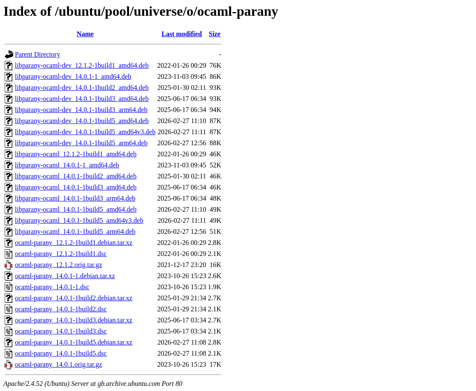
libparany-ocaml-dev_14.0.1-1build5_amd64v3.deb (85, 131)
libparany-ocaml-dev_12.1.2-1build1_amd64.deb (82, 65)
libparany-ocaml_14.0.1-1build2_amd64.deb (76, 176)
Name (85, 33)
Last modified (181, 33)
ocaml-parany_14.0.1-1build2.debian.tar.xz (73, 298)
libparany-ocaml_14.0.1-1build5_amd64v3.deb (79, 220)
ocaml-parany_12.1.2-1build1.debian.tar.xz (73, 242)
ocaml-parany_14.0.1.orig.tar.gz (58, 364)
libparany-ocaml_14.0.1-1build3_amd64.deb (76, 187)
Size (215, 33)
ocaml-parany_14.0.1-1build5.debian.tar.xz (73, 342)
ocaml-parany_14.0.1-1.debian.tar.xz (65, 275)
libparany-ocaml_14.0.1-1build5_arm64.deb (75, 231)
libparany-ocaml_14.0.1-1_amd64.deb (67, 165)
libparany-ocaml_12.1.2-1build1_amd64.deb (76, 154)
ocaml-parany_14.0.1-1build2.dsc (61, 309)
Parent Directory (37, 54)
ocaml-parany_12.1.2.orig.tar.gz (58, 264)
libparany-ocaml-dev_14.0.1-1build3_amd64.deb (82, 98)
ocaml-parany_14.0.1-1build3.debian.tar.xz (73, 320)
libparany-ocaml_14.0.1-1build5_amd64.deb (76, 209)
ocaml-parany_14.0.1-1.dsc (52, 286)
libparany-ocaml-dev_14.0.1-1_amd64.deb (73, 76)
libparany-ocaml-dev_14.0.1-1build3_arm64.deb (81, 109)
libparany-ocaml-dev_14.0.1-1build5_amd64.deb (82, 120)
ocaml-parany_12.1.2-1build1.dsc (61, 253)
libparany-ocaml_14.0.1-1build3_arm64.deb (75, 198)
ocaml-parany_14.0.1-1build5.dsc (61, 353)
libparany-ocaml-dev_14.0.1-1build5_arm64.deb (81, 143)
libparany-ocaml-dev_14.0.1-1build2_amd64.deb (82, 87)
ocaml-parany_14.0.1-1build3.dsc (61, 331)
